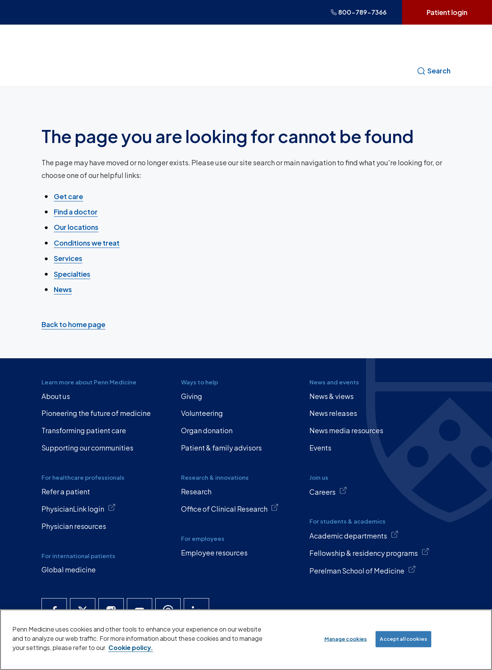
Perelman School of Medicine (362, 570)
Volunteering (202, 413)
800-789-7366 (359, 12)
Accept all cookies (403, 639)
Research (196, 491)
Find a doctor (76, 211)
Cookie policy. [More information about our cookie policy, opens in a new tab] (130, 647)
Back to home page (73, 323)
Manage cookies (345, 639)
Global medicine (69, 569)
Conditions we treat (87, 242)
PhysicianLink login (79, 508)
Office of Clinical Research (230, 508)
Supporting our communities (87, 447)
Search (433, 70)
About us (56, 396)
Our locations (76, 227)
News (63, 289)
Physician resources (74, 526)
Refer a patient (66, 491)
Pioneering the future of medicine (96, 413)
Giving (191, 396)
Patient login (447, 12)
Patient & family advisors (221, 447)
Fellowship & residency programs (369, 552)
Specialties (72, 273)
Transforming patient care (84, 430)
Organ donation (207, 430)
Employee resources (214, 552)
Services (68, 258)
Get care (68, 195)
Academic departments (354, 535)
